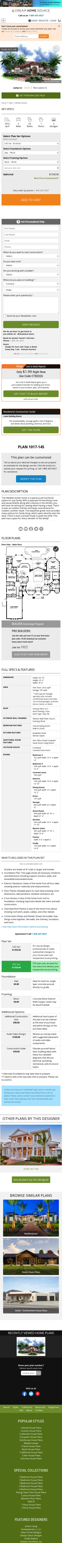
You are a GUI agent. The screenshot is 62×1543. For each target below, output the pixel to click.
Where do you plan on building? (19, 280)
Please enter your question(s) (18, 295)
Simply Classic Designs (31, 1535)
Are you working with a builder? (18, 270)
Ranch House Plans (31, 1449)
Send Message (31, 324)
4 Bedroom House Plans (31, 1483)
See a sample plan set (31, 863)
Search (6, 1407)
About (29, 1410)
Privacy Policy (31, 31)
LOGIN (53, 20)
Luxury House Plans (31, 1495)
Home (4, 103)
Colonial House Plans (31, 1427)
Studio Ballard (31, 1538)
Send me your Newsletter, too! (21, 315)
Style (11, 103)
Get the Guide (31, 429)
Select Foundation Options (17, 148)
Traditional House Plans (31, 1452)
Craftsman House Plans (31, 1434)
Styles (15, 1407)
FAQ (21, 1410)
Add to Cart (31, 200)
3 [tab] (33, 85)
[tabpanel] (31, 63)
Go (38, 1373)
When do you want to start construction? (23, 252)
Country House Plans (31, 1430)
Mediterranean (21, 103)
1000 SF (31, 1501)
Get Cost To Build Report (31, 393)
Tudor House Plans (31, 1455)
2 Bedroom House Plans (31, 1477)
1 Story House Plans (31, 1504)
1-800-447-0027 (31, 15)
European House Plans (31, 1437)
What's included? (10, 139)
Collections (27, 1407)
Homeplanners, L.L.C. (31, 1529)
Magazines (53, 1407)
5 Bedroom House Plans (31, 1486)
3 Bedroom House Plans (31, 1480)
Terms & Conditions (13, 31)
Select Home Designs (31, 1532)
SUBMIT (44, 36)
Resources (40, 1407)
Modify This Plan (31, 478)
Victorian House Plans (31, 1458)
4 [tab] (37, 85)
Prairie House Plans (31, 1446)
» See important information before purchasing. (25, 926)
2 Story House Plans (31, 1507)
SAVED (33, 20)
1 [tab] (25, 85)
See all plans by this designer (31, 1179)
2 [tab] (29, 85)
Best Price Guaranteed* (46, 178)
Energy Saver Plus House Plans (31, 1492)
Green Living (31, 1526)
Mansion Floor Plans (31, 1498)
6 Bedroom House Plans (31, 1489)
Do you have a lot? (12, 261)
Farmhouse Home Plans (31, 1440)
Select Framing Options (15, 158)
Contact (39, 1410)
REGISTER (43, 20)
